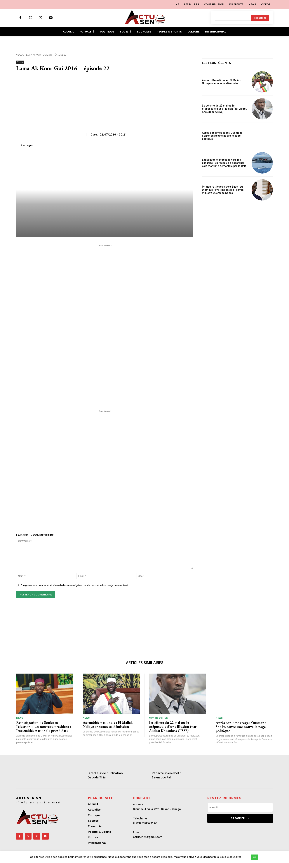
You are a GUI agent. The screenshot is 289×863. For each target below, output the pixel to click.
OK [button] (254, 857)
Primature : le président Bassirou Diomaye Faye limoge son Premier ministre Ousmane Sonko (223, 189)
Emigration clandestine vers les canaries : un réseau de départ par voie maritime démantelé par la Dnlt (223, 162)
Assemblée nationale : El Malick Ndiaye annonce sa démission (221, 82)
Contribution (158, 718)
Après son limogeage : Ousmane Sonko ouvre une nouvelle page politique (222, 136)
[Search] (260, 18)
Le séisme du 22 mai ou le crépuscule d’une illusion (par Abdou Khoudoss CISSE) (224, 109)
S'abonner (240, 818)
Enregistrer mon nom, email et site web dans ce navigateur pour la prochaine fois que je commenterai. (74, 585)
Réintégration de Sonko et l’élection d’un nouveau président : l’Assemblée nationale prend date (43, 726)
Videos (20, 54)
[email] (240, 807)
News (19, 718)
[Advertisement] (104, 102)
